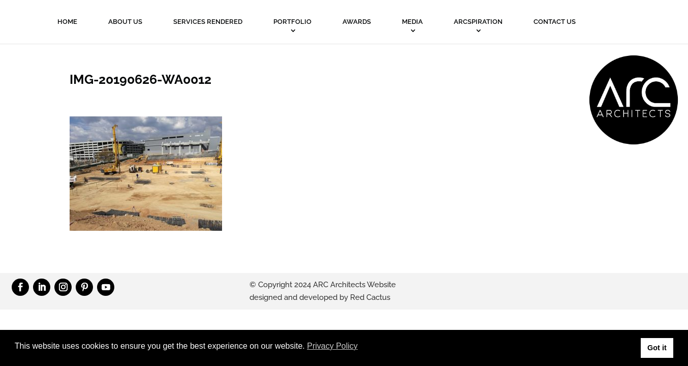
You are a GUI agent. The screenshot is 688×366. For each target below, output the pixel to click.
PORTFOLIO (292, 21)
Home (67, 21)
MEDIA (412, 21)
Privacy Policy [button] (332, 346)
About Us (125, 21)
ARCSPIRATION (478, 21)
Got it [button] (657, 348)
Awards (356, 21)
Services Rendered (207, 21)
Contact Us (555, 21)
